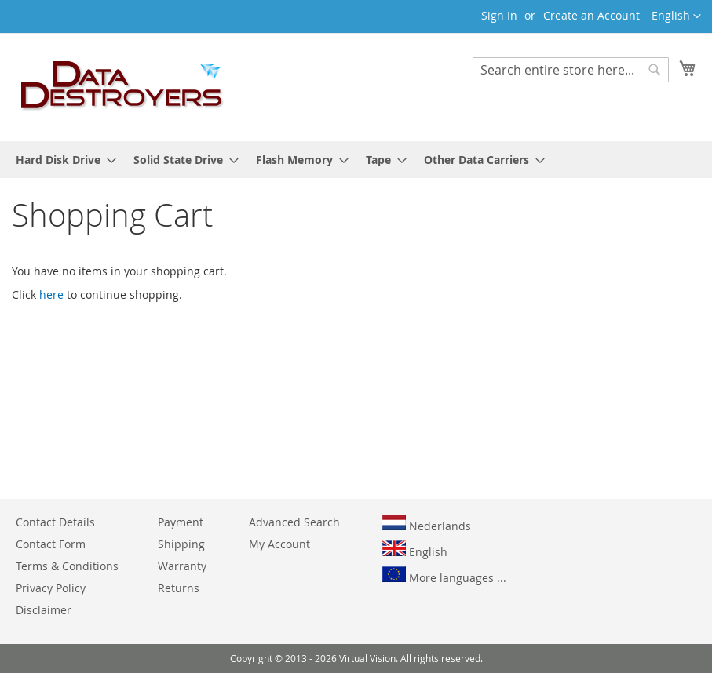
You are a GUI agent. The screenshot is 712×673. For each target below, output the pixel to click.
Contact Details (55, 522)
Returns (178, 587)
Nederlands (426, 524)
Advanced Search (294, 522)
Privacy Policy (51, 587)
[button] (676, 16)
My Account (279, 544)
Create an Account (591, 15)
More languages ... (444, 575)
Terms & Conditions (67, 565)
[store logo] (122, 86)
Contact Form (51, 544)
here (51, 294)
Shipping (181, 544)
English (414, 549)
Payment (180, 522)
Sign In (499, 15)
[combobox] (571, 69)
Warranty (182, 565)
